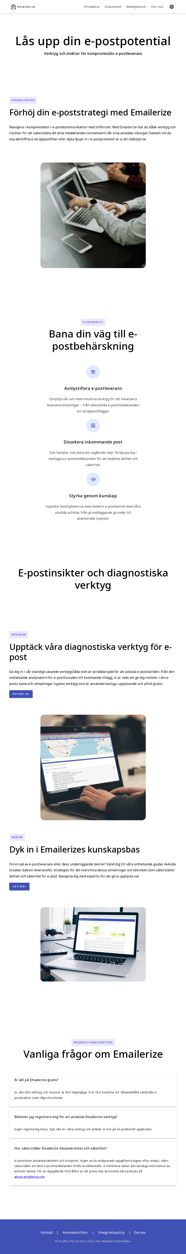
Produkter (92, 7)
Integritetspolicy (111, 1232)
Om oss (157, 7)
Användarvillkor (75, 1232)
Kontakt (47, 1232)
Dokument (113, 7)
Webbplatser (136, 7)
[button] (93, 1080)
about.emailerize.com (29, 1177)
